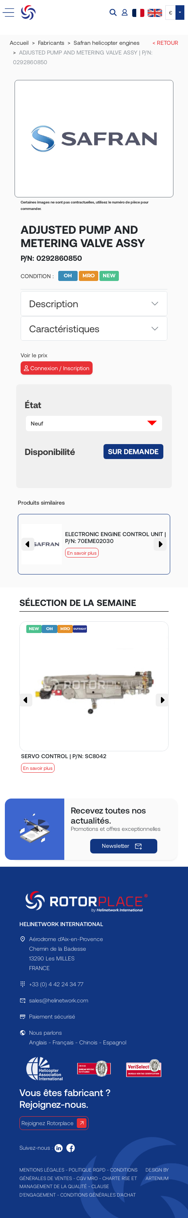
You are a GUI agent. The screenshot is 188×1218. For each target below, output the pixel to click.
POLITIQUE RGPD (87, 1169)
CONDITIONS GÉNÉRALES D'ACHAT (98, 1194)
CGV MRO (87, 1178)
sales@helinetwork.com (58, 1000)
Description (53, 303)
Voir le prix (34, 355)
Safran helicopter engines (106, 42)
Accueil (19, 42)
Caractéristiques (64, 328)
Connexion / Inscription (56, 368)
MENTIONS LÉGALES (41, 1169)
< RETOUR (165, 42)
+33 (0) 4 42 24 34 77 (56, 984)
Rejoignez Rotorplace (54, 1123)
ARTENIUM (157, 1178)
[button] (114, 12)
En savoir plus (82, 553)
